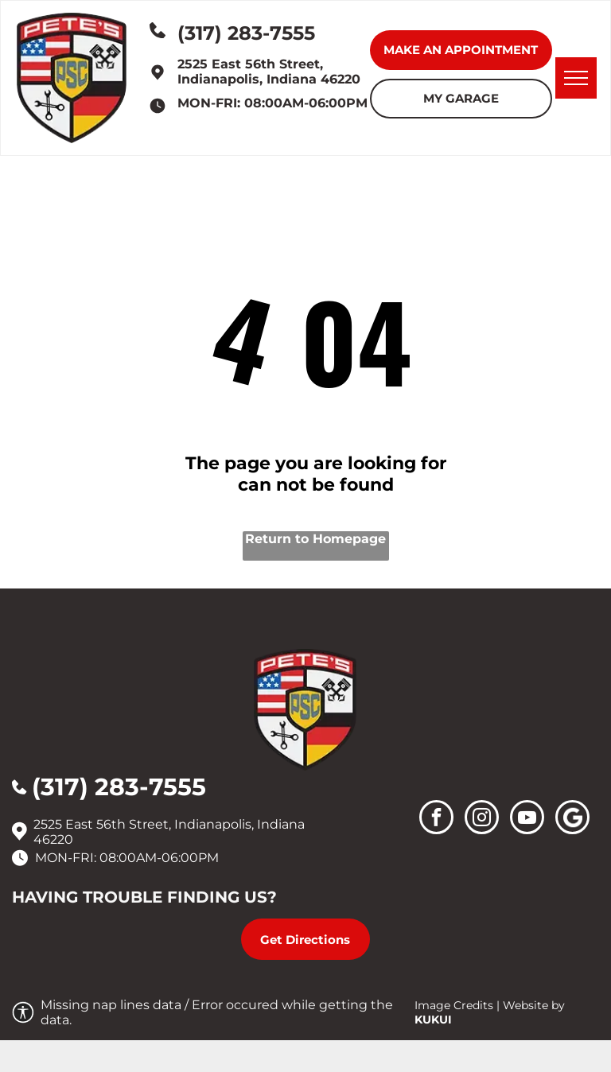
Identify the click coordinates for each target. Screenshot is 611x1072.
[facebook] (436, 819)
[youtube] (527, 819)
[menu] (576, 78)
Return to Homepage (315, 538)
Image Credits (453, 1005)
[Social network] (572, 819)
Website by (534, 1005)
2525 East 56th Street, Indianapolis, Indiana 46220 (268, 71)
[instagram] (482, 819)
